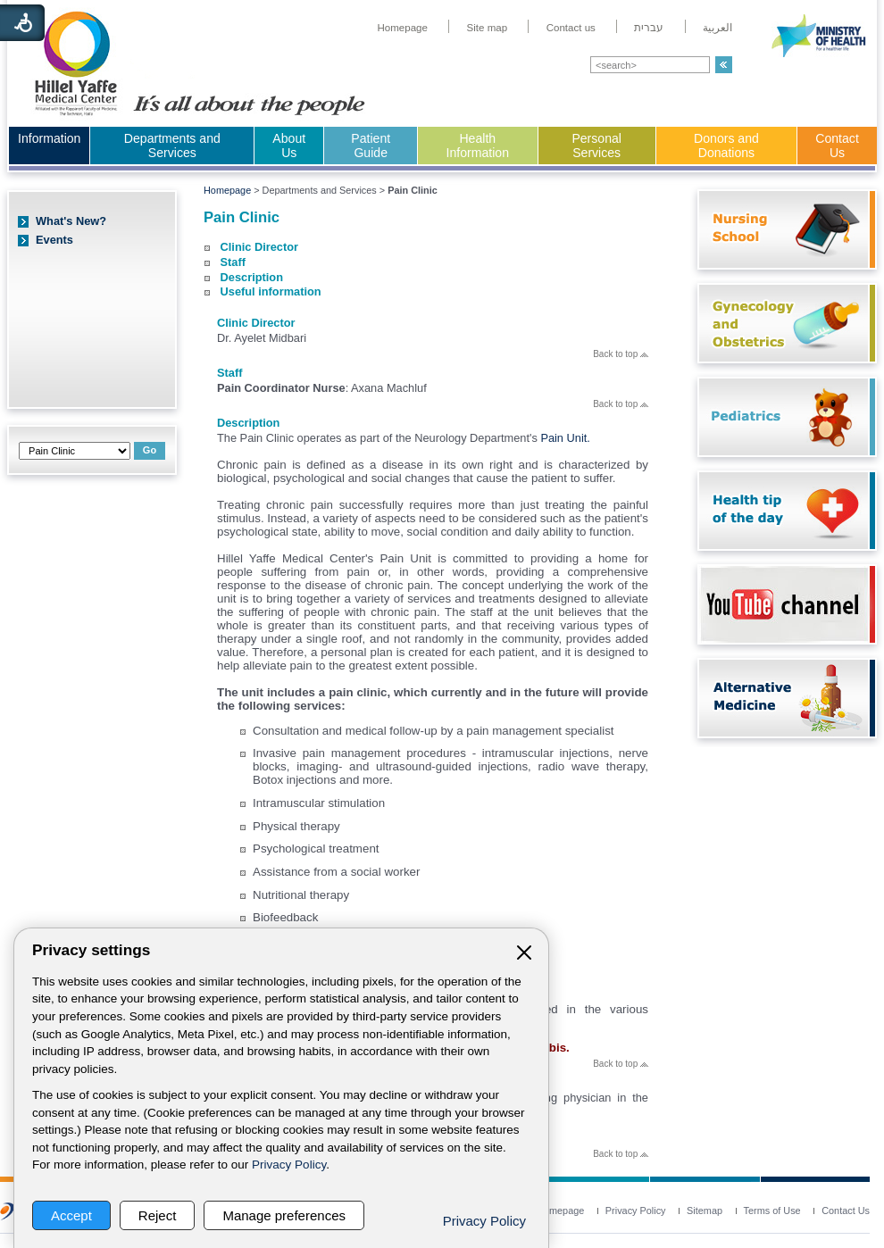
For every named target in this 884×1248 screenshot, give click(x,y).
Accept (71, 1215)
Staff (233, 262)
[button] (723, 64)
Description (252, 277)
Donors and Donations (726, 145)
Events (54, 239)
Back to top (620, 354)
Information (49, 138)
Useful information (271, 291)
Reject (157, 1215)
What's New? (71, 221)
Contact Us (837, 145)
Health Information (477, 145)
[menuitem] (402, 27)
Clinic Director (259, 247)
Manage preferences (284, 1215)
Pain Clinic (241, 217)
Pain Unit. (564, 438)
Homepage (227, 190)
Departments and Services (172, 145)
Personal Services (596, 145)
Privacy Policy (289, 1164)
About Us (288, 145)
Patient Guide (370, 145)
